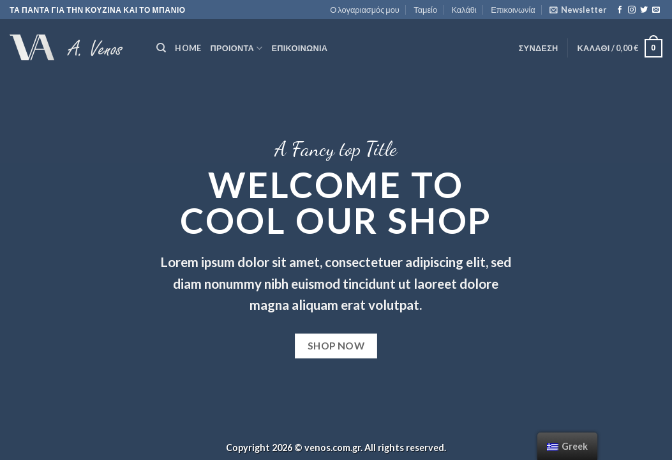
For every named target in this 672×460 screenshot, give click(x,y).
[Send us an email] (656, 10)
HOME (188, 48)
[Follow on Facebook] (619, 10)
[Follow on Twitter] (644, 10)
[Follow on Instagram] (632, 10)
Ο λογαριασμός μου (364, 9)
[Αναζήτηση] (161, 48)
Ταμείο (425, 9)
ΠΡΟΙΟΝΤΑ (236, 48)
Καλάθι (463, 9)
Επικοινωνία (513, 9)
